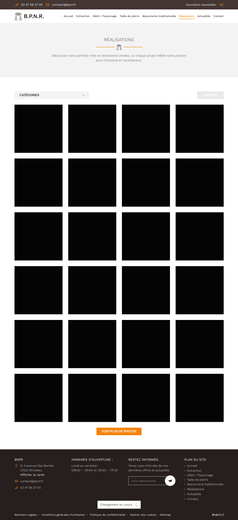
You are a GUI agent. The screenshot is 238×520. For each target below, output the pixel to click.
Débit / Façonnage (105, 16)
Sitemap (165, 514)
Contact (218, 16)
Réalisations (186, 16)
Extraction (83, 16)
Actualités (203, 16)
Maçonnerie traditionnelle (159, 16)
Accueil (68, 16)
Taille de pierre (129, 16)
